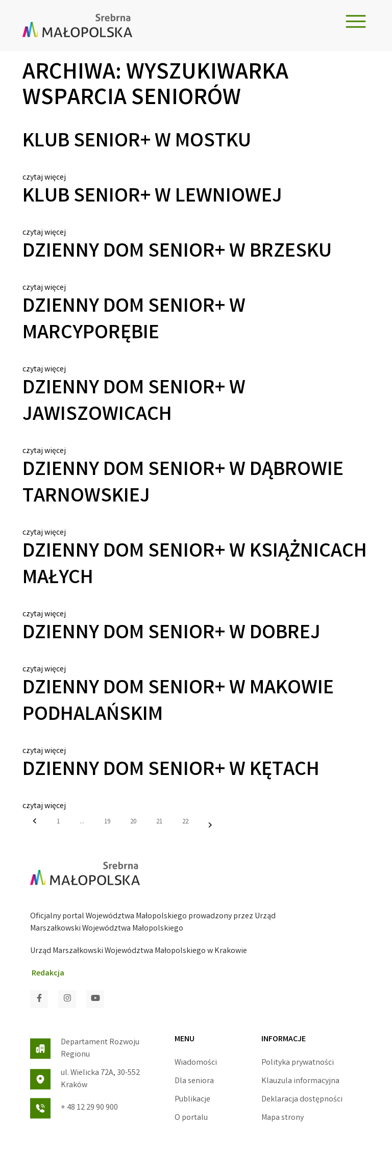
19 (107, 822)
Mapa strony (282, 1118)
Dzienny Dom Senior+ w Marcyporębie (134, 321)
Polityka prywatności (297, 1063)
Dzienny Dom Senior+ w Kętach (171, 771)
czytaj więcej (44, 178)
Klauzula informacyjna (300, 1081)
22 (185, 822)
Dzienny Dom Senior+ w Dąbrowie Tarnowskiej (183, 484)
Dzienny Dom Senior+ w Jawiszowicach (134, 402)
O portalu (191, 1118)
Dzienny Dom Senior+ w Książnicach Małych (194, 566)
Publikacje (192, 1100)
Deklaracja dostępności (301, 1100)
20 (133, 822)
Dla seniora (194, 1081)
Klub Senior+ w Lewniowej (152, 197)
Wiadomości (196, 1063)
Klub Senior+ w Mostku (136, 142)
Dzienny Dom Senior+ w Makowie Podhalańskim (178, 702)
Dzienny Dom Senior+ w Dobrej (171, 634)
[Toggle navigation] (356, 21)
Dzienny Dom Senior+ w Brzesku (177, 252)
